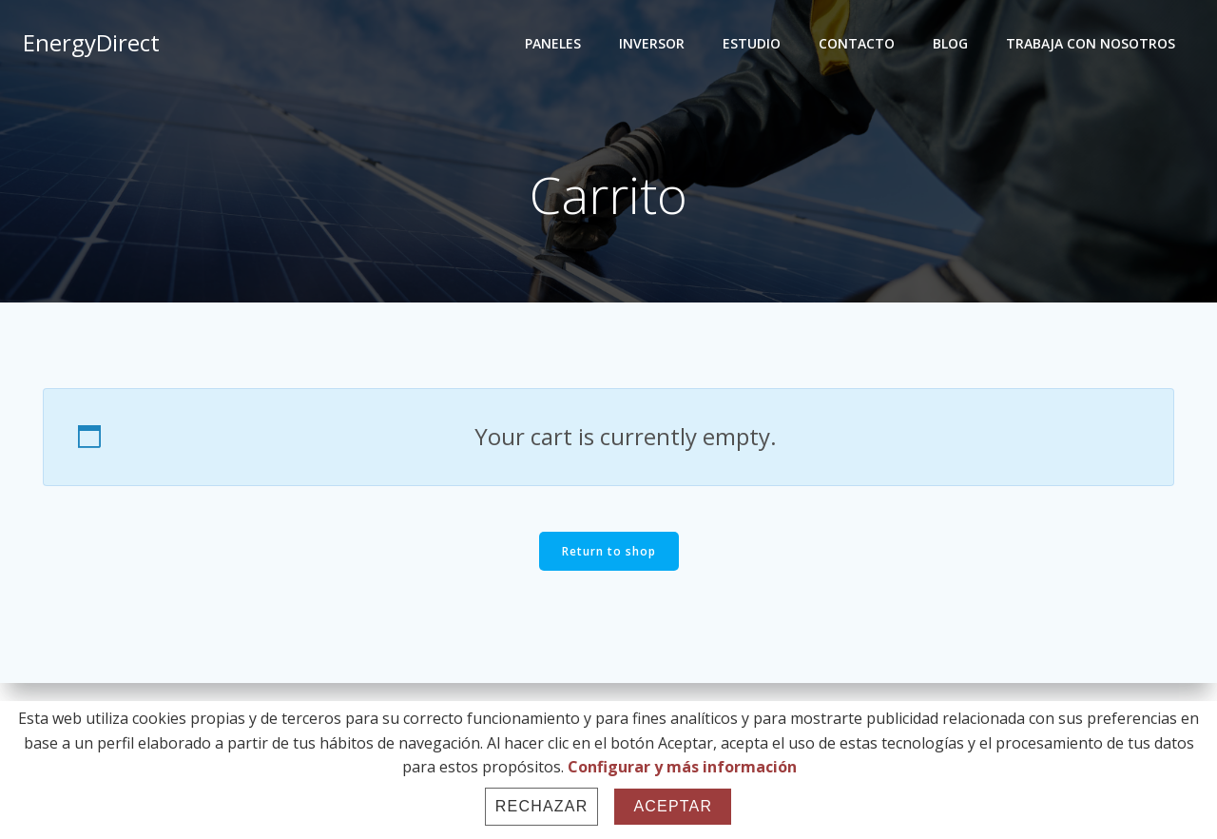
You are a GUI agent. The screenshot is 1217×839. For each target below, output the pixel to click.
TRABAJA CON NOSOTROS (1090, 43)
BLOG (950, 43)
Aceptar (672, 806)
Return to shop (609, 551)
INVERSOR (652, 43)
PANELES (553, 43)
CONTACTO (857, 43)
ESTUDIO (752, 43)
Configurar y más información (682, 766)
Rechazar (542, 806)
